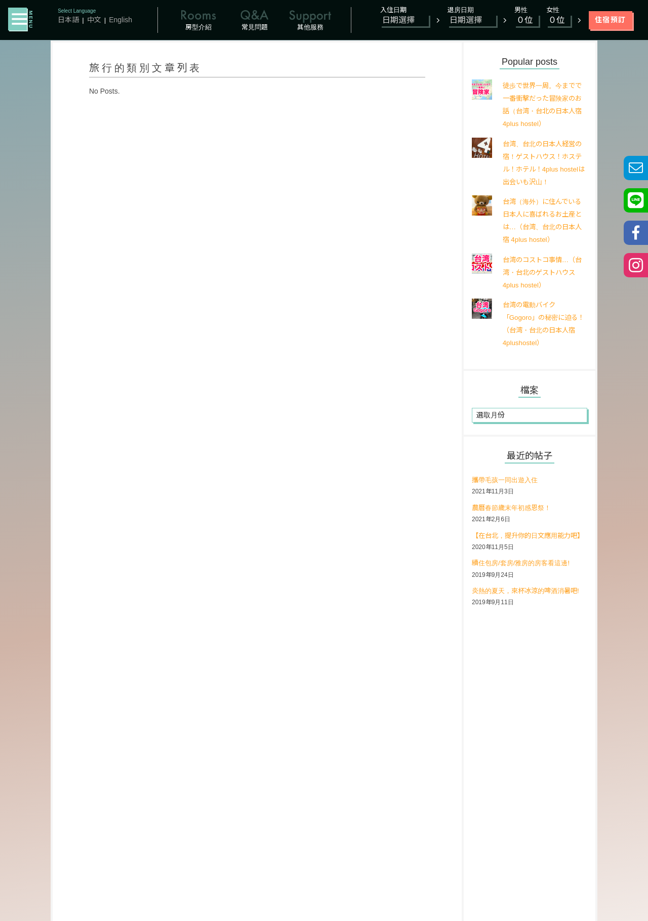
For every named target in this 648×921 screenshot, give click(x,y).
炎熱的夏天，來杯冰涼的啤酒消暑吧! (529, 604)
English (120, 20)
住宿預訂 (610, 20)
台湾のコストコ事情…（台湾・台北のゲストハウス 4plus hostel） (542, 272)
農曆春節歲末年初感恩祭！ (514, 508)
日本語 (68, 20)
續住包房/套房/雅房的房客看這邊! (524, 576)
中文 (94, 20)
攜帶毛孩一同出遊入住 (507, 480)
